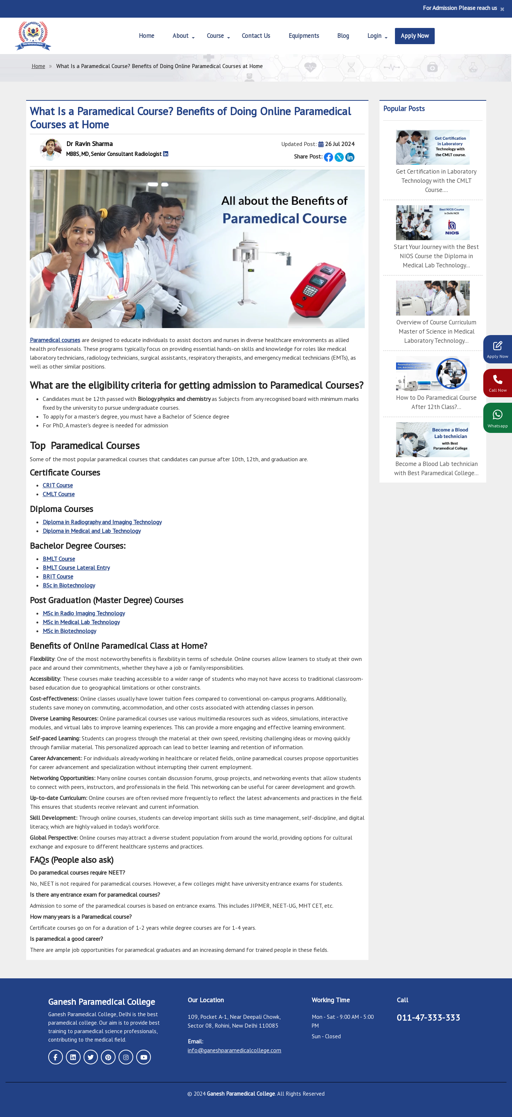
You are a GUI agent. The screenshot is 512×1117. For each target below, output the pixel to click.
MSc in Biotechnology (69, 630)
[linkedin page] (71, 1056)
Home (141, 36)
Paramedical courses (55, 340)
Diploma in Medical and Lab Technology (92, 530)
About (175, 36)
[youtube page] (135, 1056)
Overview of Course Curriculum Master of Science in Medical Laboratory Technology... (436, 319)
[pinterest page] (103, 1056)
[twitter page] (87, 1056)
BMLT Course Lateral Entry (76, 567)
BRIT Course (58, 576)
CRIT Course (58, 485)
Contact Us (254, 36)
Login (377, 36)
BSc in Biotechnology (69, 584)
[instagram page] (119, 1056)
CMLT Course (59, 494)
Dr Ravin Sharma (89, 143)
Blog (345, 36)
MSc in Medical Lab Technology (81, 621)
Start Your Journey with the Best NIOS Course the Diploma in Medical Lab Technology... (436, 245)
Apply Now (420, 36)
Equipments (304, 36)
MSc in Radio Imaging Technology (84, 612)
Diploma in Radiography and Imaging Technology (102, 522)
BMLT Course (59, 558)
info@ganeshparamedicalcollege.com (234, 1049)
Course (211, 36)
